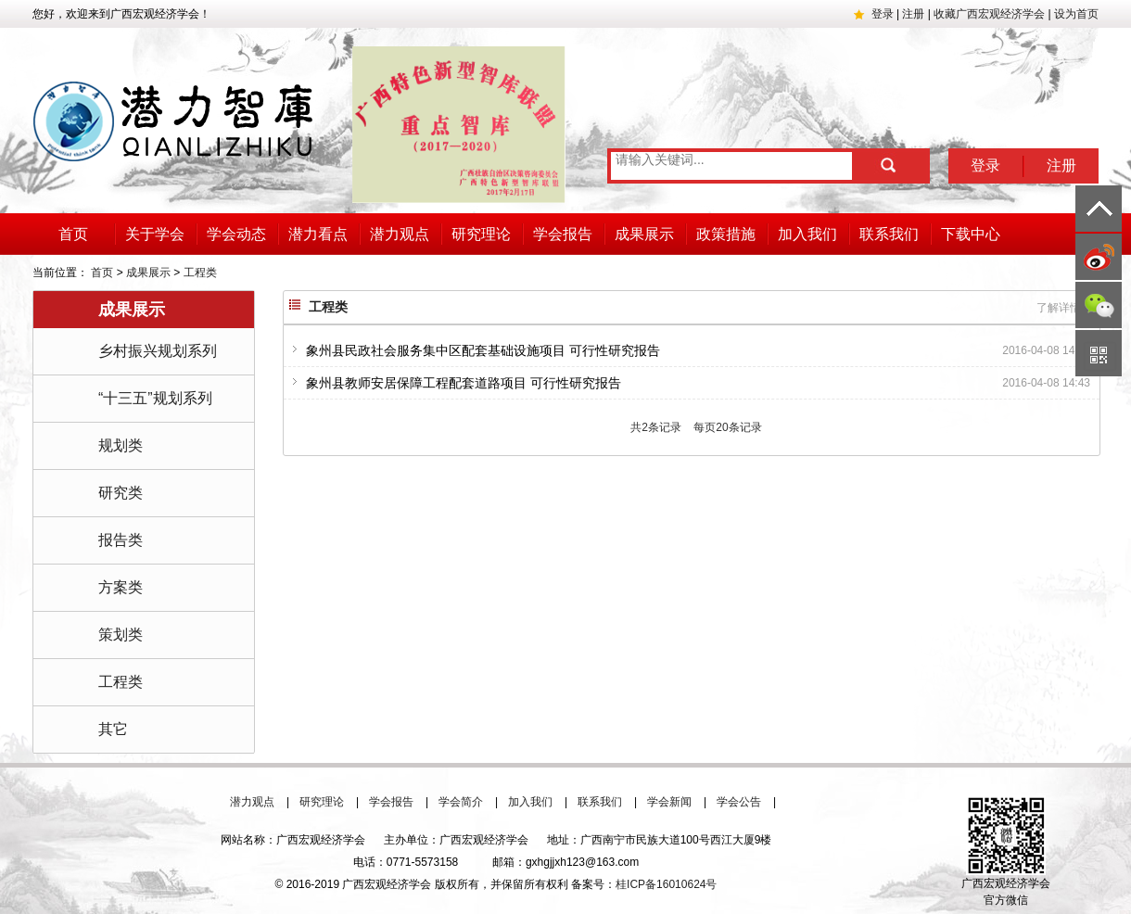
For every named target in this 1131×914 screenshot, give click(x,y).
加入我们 (807, 234)
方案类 (120, 587)
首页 (73, 234)
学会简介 (460, 801)
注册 (913, 13)
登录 (882, 13)
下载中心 (970, 234)
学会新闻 (669, 801)
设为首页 (1076, 13)
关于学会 (154, 234)
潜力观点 (399, 234)
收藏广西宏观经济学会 (989, 13)
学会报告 (562, 234)
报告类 (120, 540)
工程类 (200, 272)
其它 (113, 729)
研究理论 (481, 234)
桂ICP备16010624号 (666, 884)
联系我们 (889, 234)
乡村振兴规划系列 (157, 351)
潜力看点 (318, 234)
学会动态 (236, 234)
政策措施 (726, 234)
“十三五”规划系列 (155, 398)
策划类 (120, 634)
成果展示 (644, 234)
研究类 (120, 493)
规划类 (120, 445)
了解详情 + (1064, 307)
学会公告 (739, 801)
